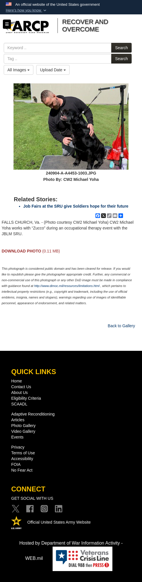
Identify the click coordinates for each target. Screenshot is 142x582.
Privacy (17, 447)
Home (16, 381)
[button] (26, 10)
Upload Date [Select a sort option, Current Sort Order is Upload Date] (53, 70)
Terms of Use (23, 453)
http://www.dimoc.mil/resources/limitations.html (66, 286)
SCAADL (19, 404)
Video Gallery (23, 431)
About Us (19, 392)
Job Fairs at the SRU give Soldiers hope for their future (75, 206)
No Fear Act (21, 470)
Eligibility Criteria (26, 398)
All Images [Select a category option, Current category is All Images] (18, 70)
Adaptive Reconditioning (33, 414)
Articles (17, 420)
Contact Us (21, 386)
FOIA (16, 464)
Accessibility (22, 458)
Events (17, 437)
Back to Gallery (121, 325)
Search (121, 47)
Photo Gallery (23, 425)
